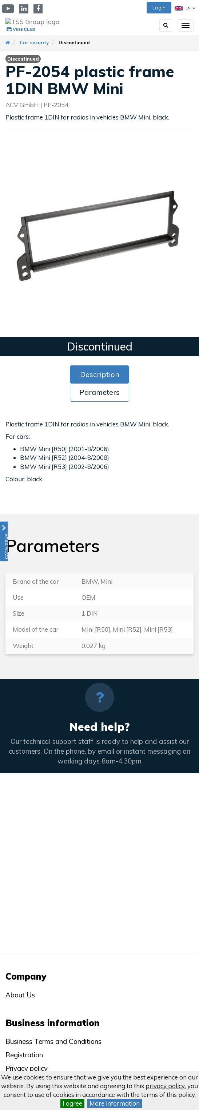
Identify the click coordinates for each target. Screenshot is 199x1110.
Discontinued (74, 42)
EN (185, 8)
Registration (24, 1054)
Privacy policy (26, 1068)
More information (114, 1103)
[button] (4, 541)
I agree (72, 1103)
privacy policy (165, 1086)
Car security (34, 42)
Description (99, 374)
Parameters (99, 392)
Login (159, 7)
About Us (20, 995)
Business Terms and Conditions (53, 1041)
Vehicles (24, 29)
